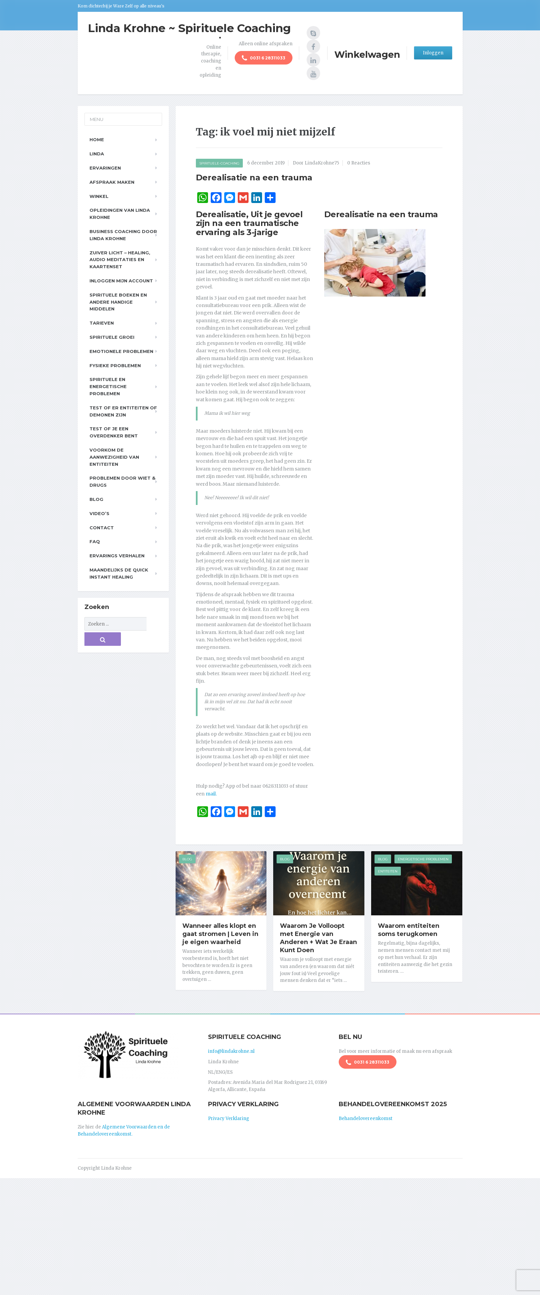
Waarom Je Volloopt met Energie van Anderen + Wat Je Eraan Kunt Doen (318, 938)
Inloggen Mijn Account (121, 280)
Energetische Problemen (423, 859)
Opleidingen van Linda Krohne (119, 213)
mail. (211, 794)
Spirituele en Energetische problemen (108, 386)
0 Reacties (358, 163)
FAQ (94, 541)
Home (96, 139)
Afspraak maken (111, 182)
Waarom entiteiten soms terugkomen (408, 930)
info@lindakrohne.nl (231, 1049)
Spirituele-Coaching (219, 163)
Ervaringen (105, 168)
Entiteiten (387, 871)
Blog (187, 859)
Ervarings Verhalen (117, 555)
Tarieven (101, 323)
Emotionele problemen (121, 351)
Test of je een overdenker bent (113, 432)
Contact (101, 527)
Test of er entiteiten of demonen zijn (123, 411)
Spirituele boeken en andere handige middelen (118, 302)
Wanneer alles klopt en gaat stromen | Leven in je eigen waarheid (220, 934)
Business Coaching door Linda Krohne (123, 235)
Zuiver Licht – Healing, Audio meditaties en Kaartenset (119, 260)
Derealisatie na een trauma (254, 177)
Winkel (98, 196)
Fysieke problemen (115, 365)
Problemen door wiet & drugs (122, 481)
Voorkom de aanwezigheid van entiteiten (114, 457)
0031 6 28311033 (263, 58)
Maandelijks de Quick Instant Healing (118, 573)
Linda (96, 153)
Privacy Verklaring (228, 1116)
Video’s (99, 513)
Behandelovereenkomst (365, 1116)
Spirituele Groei (111, 337)
